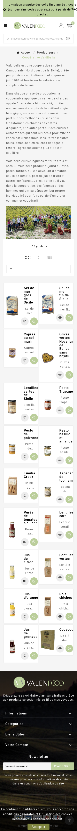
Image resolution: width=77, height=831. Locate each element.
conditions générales (19, 814)
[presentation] (38, 801)
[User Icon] (61, 25)
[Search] (68, 38)
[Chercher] (33, 38)
